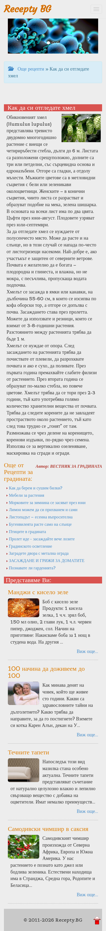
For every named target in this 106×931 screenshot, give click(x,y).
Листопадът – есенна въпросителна (39, 516)
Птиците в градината (26, 531)
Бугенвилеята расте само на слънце (39, 524)
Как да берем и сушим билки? (34, 487)
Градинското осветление (29, 546)
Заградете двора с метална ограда (37, 553)
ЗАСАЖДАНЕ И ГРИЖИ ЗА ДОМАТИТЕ (45, 560)
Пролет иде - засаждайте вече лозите (40, 538)
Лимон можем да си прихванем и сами (41, 509)
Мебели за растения (25, 495)
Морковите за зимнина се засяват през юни (46, 502)
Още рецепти (26, 69)
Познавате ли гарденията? (30, 567)
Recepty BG (27, 9)
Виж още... (87, 651)
